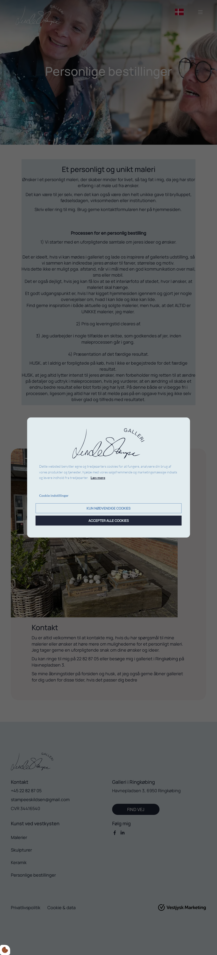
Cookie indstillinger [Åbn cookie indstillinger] (54, 495)
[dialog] (108, 477)
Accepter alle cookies (108, 520)
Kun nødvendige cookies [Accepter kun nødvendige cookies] (108, 508)
